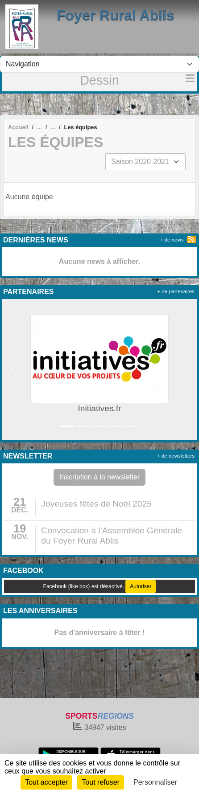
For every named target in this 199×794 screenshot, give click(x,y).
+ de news (172, 239)
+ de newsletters (176, 455)
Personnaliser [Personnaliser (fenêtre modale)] (155, 782)
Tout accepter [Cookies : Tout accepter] (46, 782)
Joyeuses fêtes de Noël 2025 (96, 503)
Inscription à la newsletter (99, 477)
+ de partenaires (176, 291)
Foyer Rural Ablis (115, 15)
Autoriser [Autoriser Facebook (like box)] (140, 586)
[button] (13, 369)
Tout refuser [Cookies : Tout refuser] (100, 782)
